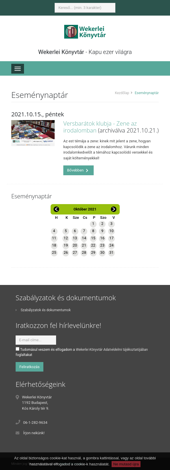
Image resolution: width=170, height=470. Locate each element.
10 (111, 231)
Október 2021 (85, 209)
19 (66, 245)
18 (54, 245)
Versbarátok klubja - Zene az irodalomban (100, 127)
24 (111, 245)
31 (111, 252)
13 (75, 238)
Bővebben (77, 170)
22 (93, 245)
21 (84, 245)
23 (102, 245)
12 (66, 238)
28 (84, 252)
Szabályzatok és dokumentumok (43, 310)
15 (93, 238)
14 (84, 238)
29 (93, 252)
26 (66, 252)
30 (102, 252)
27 (75, 252)
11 (54, 238)
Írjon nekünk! (34, 433)
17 (111, 238)
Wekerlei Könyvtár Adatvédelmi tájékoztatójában (112, 350)
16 (102, 238)
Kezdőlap (122, 93)
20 (75, 245)
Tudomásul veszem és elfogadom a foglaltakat (82, 352)
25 (54, 252)
